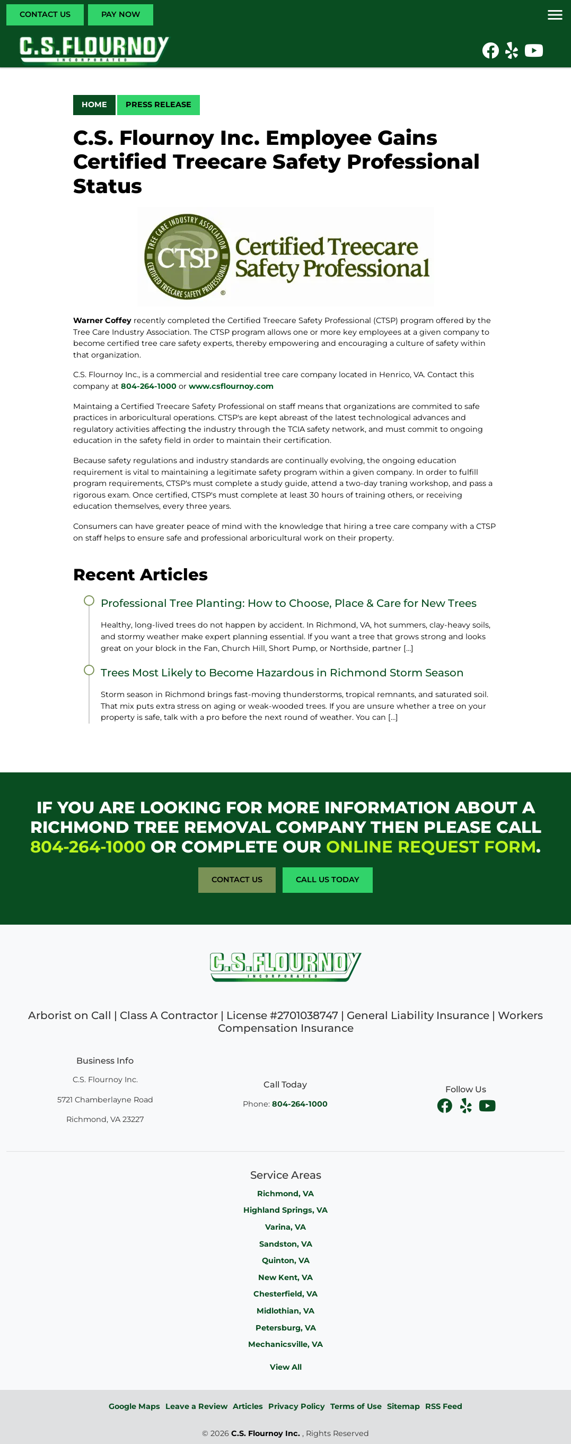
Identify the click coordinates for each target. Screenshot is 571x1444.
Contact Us (45, 14)
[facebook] (445, 1105)
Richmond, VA (285, 1193)
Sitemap (403, 1406)
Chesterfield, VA (285, 1294)
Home (94, 104)
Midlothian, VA (285, 1311)
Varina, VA (285, 1227)
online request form (431, 847)
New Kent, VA (285, 1277)
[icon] (491, 53)
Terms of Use (356, 1406)
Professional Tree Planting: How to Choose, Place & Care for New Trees (289, 603)
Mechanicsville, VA (285, 1344)
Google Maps (134, 1406)
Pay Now (120, 14)
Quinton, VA (286, 1260)
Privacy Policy (296, 1406)
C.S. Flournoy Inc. (265, 1433)
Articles (248, 1406)
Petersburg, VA (286, 1328)
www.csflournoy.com (231, 386)
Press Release (158, 104)
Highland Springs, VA (285, 1210)
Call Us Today (327, 879)
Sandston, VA (285, 1244)
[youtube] (487, 1105)
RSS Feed (443, 1406)
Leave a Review (196, 1406)
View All (286, 1367)
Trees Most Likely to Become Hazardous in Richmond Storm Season (282, 672)
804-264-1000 (149, 386)
